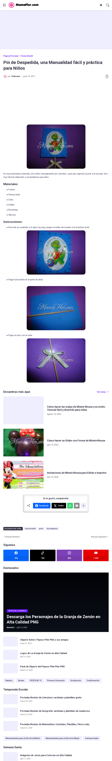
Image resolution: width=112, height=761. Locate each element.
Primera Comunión (56, 680)
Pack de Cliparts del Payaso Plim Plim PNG (42, 666)
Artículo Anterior (12, 537)
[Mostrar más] (83, 505)
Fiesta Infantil (27, 56)
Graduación (75, 680)
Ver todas (101, 392)
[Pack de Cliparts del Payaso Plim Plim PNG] (10, 668)
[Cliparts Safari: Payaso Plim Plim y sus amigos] (10, 641)
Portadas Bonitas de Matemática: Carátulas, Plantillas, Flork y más (54, 724)
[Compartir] (106, 76)
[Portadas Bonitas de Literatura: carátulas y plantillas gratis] (10, 699)
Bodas (21, 680)
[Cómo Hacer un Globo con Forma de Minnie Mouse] (23, 442)
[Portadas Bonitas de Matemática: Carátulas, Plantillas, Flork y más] (10, 726)
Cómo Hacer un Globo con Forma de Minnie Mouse (76, 440)
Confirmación (93, 680)
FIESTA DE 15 (36, 680)
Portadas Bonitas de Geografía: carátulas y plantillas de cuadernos (55, 711)
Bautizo (9, 680)
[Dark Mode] (101, 5)
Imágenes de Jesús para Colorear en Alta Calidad (46, 755)
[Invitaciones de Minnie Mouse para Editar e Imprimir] (23, 475)
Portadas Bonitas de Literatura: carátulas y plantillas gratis (51, 697)
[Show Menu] (4, 5)
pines (41, 529)
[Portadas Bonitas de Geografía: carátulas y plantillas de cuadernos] (10, 713)
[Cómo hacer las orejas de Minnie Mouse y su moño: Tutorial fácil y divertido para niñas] (23, 410)
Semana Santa (91, 738)
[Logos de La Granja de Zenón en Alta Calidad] (10, 655)
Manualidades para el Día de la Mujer (63, 738)
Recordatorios (52, 529)
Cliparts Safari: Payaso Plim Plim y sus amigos (44, 639)
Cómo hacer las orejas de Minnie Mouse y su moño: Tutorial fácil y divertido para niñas (76, 408)
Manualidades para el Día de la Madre (23, 738)
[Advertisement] (56, 29)
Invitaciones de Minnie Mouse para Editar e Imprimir (76, 472)
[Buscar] (107, 5)
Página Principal (10, 56)
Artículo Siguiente (99, 537)
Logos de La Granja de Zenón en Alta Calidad (43, 653)
